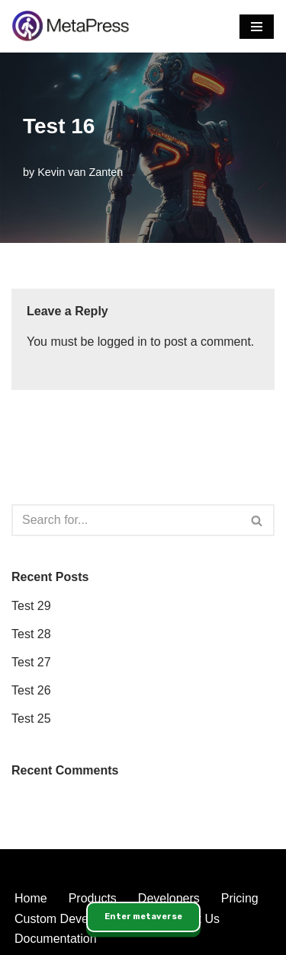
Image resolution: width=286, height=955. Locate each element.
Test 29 (31, 605)
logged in (122, 341)
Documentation (55, 938)
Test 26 (31, 690)
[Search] (125, 520)
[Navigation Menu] (257, 27)
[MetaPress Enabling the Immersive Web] (70, 26)
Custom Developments (76, 918)
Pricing (240, 898)
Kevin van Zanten (80, 172)
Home (30, 898)
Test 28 (31, 634)
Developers (169, 898)
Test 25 (31, 718)
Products (93, 898)
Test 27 (31, 662)
